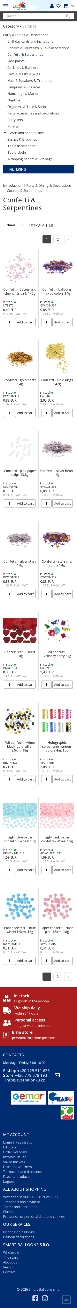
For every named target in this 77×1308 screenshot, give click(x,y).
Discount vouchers (17, 1167)
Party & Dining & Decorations (25, 35)
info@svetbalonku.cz (25, 1080)
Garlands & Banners (22, 67)
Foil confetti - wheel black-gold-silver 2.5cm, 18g (20, 746)
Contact (9, 1272)
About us (10, 1262)
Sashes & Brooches (22, 139)
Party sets (15, 120)
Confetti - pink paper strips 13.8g (20, 473)
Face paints (16, 61)
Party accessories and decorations (33, 113)
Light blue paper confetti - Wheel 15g (20, 839)
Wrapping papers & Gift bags (29, 159)
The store (10, 1257)
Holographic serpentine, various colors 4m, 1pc (57, 746)
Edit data (9, 1147)
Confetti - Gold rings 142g (57, 382)
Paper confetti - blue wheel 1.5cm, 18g (20, 930)
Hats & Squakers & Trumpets (29, 80)
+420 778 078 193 (31, 1075)
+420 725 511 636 (33, 1070)
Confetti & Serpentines (25, 54)
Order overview (15, 1152)
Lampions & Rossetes (23, 87)
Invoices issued (14, 1157)
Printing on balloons (19, 1232)
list (51, 225)
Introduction (12, 185)
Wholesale (11, 1252)
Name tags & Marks (22, 93)
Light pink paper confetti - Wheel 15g (57, 839)
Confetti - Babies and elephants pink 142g (19, 291)
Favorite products (16, 1176)
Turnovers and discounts (22, 1171)
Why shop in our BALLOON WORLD (30, 1197)
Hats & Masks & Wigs (23, 74)
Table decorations (21, 146)
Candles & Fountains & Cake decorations (38, 48)
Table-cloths (17, 152)
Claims (8, 1211)
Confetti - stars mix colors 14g (57, 563)
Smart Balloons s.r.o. (44, 1289)
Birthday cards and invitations (30, 41)
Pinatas (13, 126)
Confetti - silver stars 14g (19, 563)
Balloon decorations (18, 1237)
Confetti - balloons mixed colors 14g (56, 291)
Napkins (13, 100)
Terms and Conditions (20, 1207)
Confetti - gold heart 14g (20, 382)
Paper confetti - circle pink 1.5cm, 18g (57, 930)
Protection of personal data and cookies (34, 1216)
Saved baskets (14, 1162)
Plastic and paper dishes (26, 133)
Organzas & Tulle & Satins (27, 106)
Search (8, 1267)
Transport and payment (21, 1202)
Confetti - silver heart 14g (57, 473)
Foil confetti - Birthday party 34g (57, 654)
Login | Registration (18, 1142)
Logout (8, 1181)
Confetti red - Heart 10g (19, 654)
